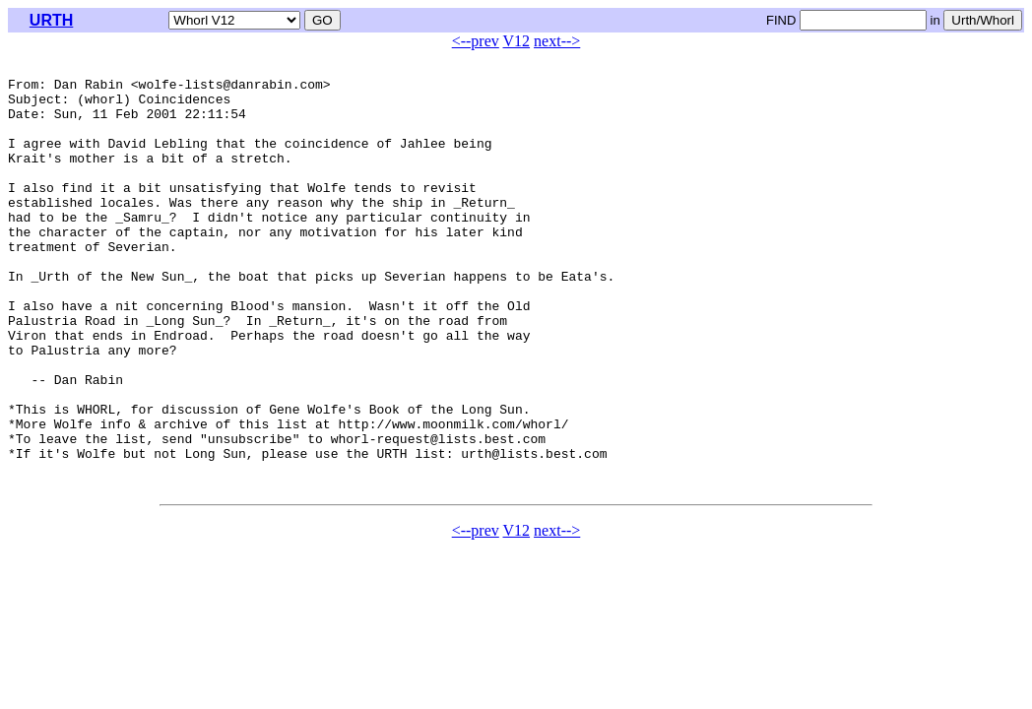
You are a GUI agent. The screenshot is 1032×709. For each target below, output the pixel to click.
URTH (51, 20)
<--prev (475, 40)
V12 (517, 40)
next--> (557, 40)
